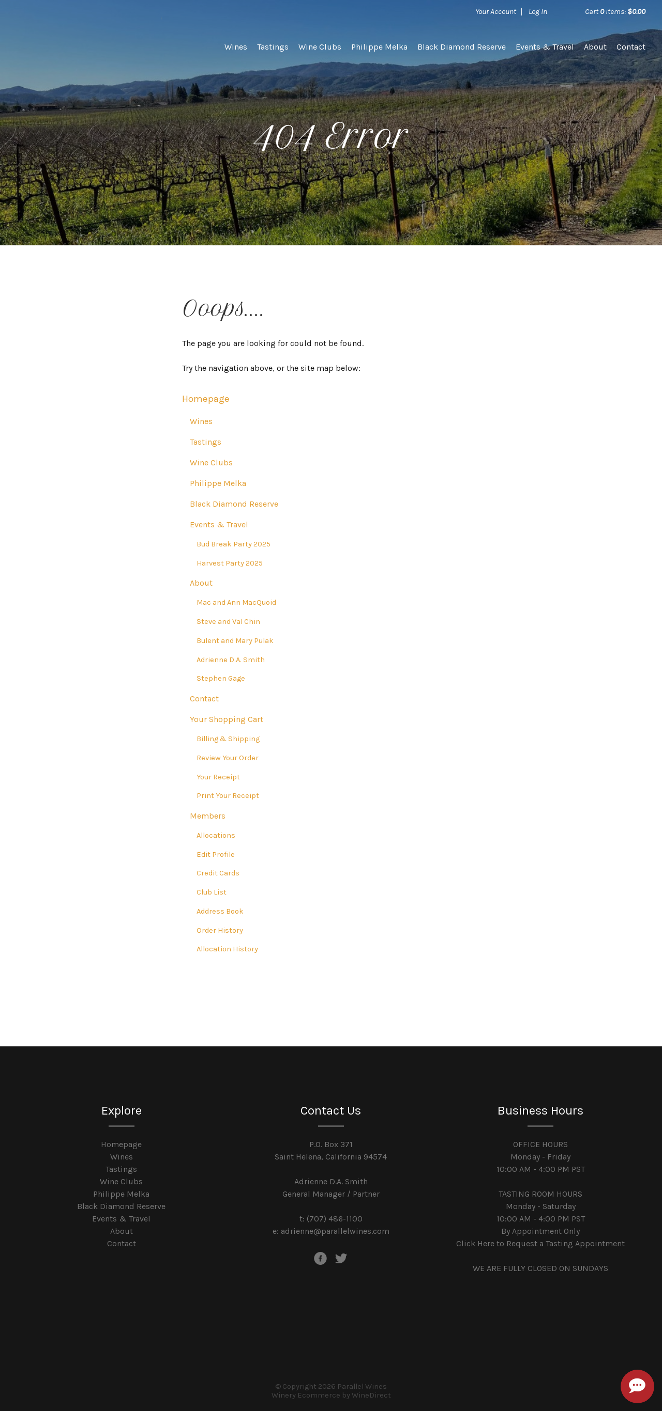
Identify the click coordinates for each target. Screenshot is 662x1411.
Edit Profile (216, 854)
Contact (630, 47)
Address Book (220, 911)
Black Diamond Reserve (461, 47)
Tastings (273, 47)
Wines (235, 47)
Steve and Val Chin (228, 621)
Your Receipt (218, 777)
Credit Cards (218, 873)
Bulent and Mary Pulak (235, 640)
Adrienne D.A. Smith (231, 659)
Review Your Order (228, 758)
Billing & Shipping (228, 738)
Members (207, 816)
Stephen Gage (221, 678)
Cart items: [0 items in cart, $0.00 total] (615, 11)
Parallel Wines (89, 46)
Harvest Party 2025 (230, 563)
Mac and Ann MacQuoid (236, 602)
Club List (212, 892)
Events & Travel (545, 47)
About (595, 47)
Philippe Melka (379, 47)
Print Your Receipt (228, 795)
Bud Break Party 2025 (233, 544)
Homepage (206, 398)
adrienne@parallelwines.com (335, 1231)
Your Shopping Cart (226, 719)
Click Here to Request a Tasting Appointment (540, 1243)
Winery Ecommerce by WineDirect (331, 1395)
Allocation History (227, 949)
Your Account (495, 11)
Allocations (216, 835)
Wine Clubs (319, 47)
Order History (220, 930)
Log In (538, 11)
